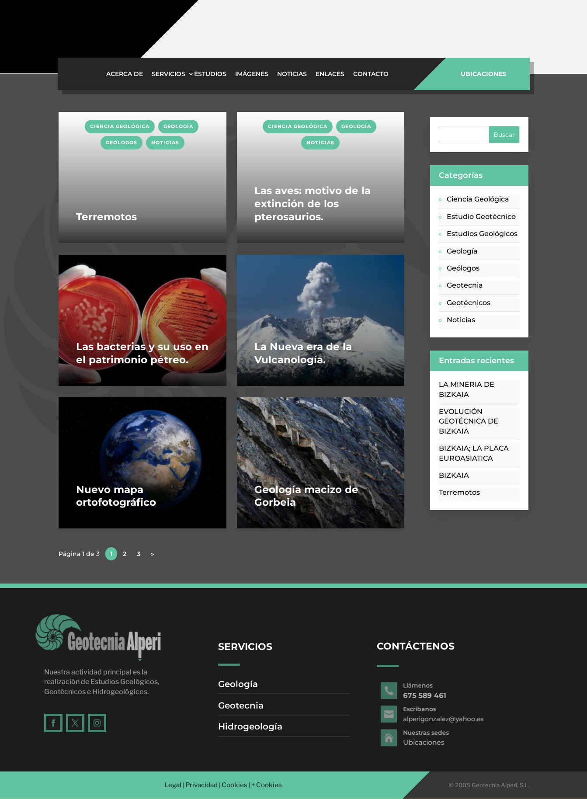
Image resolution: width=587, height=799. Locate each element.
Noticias (292, 74)
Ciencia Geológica (119, 126)
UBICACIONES (483, 74)
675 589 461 (529, 32)
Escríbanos (432, 23)
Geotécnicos (468, 303)
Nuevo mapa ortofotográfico (116, 496)
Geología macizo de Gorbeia (306, 496)
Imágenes (251, 74)
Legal (172, 785)
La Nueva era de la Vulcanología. (303, 353)
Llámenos (528, 23)
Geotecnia (465, 285)
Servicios (168, 74)
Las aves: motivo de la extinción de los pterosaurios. (312, 203)
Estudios (210, 74)
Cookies (234, 785)
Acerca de (124, 74)
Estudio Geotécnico (481, 216)
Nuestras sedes (341, 22)
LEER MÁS (77, 116)
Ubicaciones (335, 32)
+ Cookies (266, 785)
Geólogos (121, 142)
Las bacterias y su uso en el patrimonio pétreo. (142, 353)
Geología (178, 126)
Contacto (371, 74)
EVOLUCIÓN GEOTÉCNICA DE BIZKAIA (468, 421)
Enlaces (330, 74)
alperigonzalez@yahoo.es (448, 32)
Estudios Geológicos (482, 233)
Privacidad (201, 785)
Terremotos (106, 217)
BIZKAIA (454, 475)
